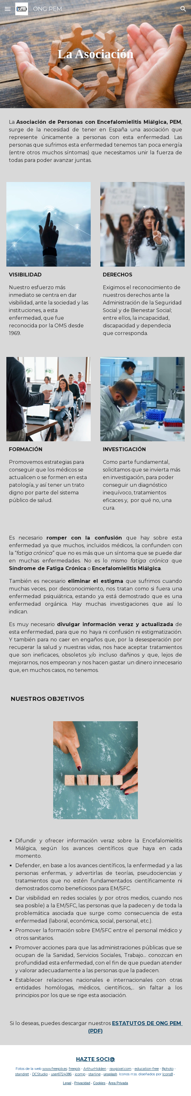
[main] (95, 54)
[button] (7, 8)
